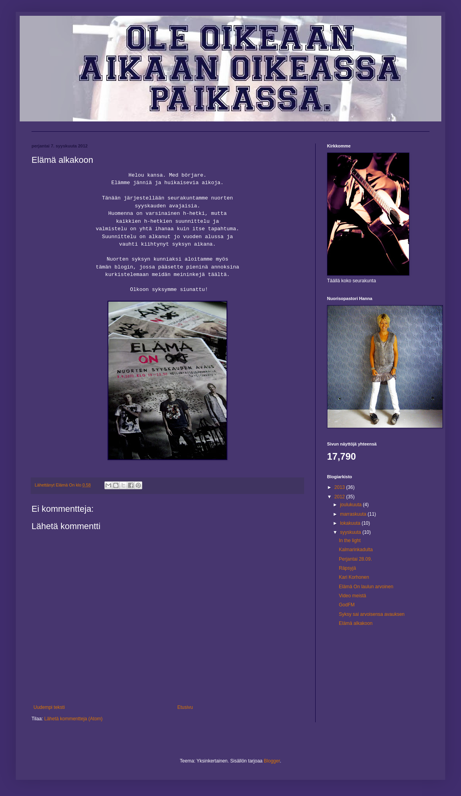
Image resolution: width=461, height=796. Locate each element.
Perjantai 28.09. (355, 559)
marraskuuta (354, 514)
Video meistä (352, 595)
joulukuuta (351, 504)
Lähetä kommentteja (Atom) (73, 718)
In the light (350, 540)
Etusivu (185, 707)
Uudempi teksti (49, 707)
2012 (340, 497)
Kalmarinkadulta (356, 549)
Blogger (272, 761)
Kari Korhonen (354, 577)
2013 (340, 487)
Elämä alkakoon (355, 623)
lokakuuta (351, 523)
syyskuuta (351, 532)
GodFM (347, 605)
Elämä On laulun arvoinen (366, 586)
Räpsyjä (347, 568)
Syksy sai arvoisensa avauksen (372, 614)
